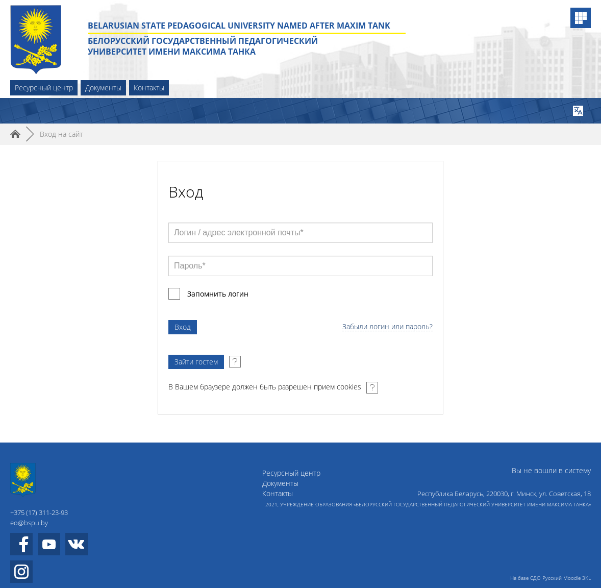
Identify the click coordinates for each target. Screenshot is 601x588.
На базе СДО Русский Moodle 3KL (550, 577)
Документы (103, 87)
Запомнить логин (217, 294)
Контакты (149, 87)
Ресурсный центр (44, 87)
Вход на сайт (61, 134)
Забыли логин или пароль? (387, 327)
